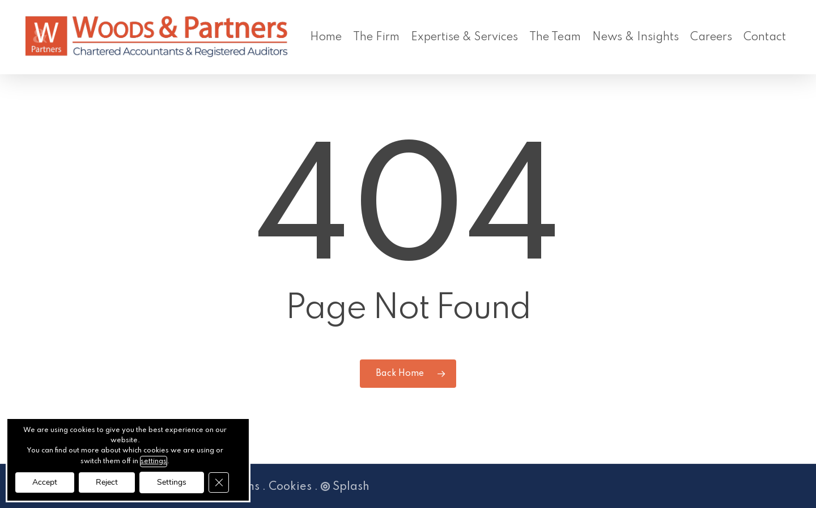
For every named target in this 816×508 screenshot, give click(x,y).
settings (154, 461)
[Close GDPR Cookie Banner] (219, 482)
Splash (345, 487)
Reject (107, 482)
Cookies (290, 487)
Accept (44, 482)
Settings (171, 482)
